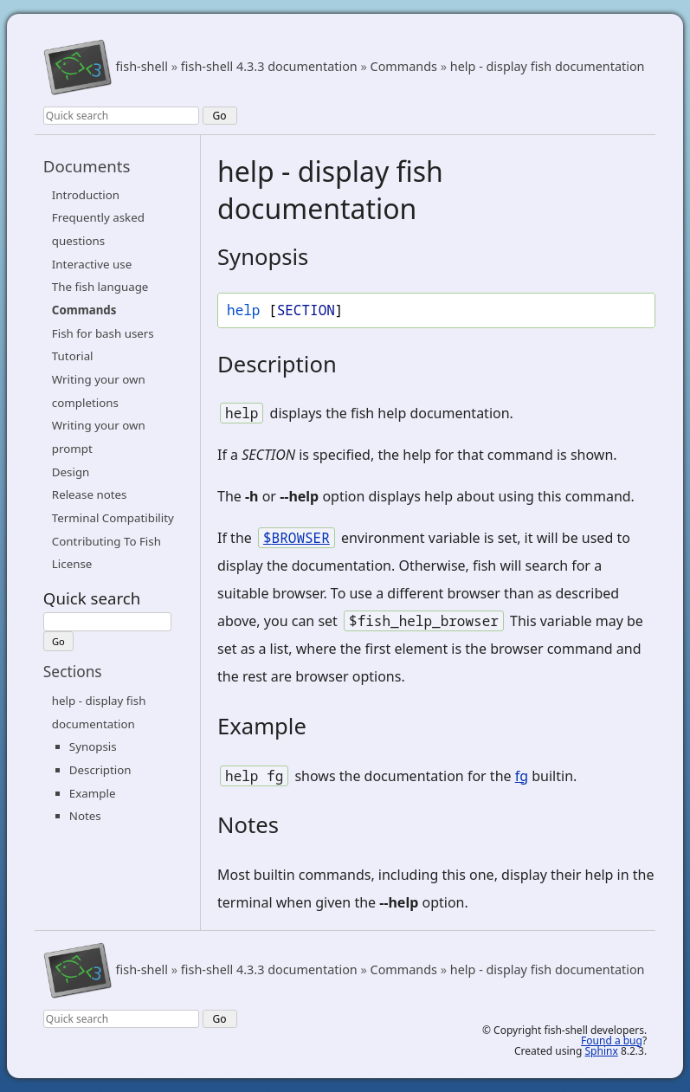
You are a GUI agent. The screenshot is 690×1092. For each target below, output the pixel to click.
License (72, 564)
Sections (72, 671)
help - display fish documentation (547, 67)
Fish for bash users (103, 333)
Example (92, 793)
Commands (404, 67)
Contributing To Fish (106, 541)
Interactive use (92, 264)
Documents (87, 166)
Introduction (85, 195)
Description (100, 770)
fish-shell (142, 67)
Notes (85, 816)
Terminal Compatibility (113, 518)
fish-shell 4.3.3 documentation (269, 67)
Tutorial (73, 356)
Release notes (89, 494)
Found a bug (611, 1040)
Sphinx (601, 1051)
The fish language (100, 286)
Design (71, 472)
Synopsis (93, 746)
